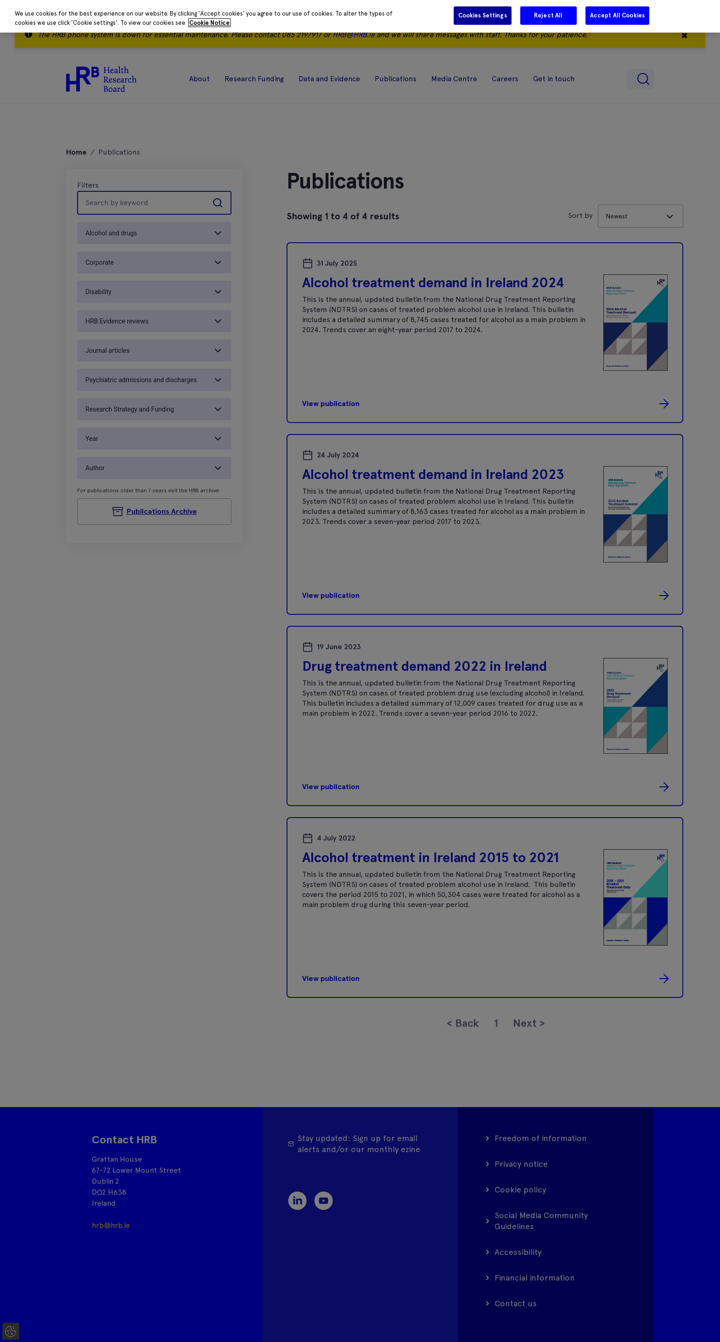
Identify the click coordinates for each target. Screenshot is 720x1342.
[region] (360, 16)
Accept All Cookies (617, 15)
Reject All (548, 15)
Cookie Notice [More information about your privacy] (209, 22)
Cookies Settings (482, 15)
